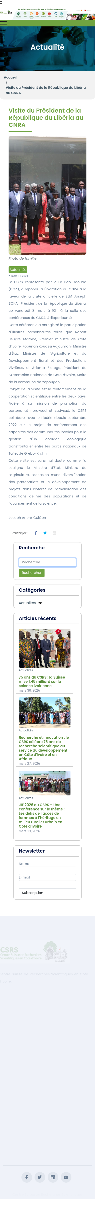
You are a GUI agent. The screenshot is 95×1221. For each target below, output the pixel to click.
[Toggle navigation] (4, 23)
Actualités (18, 269)
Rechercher (31, 572)
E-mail (24, 877)
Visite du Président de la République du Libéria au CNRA (46, 90)
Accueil (10, 77)
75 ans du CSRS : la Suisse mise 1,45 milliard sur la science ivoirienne (42, 681)
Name (24, 863)
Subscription (32, 892)
